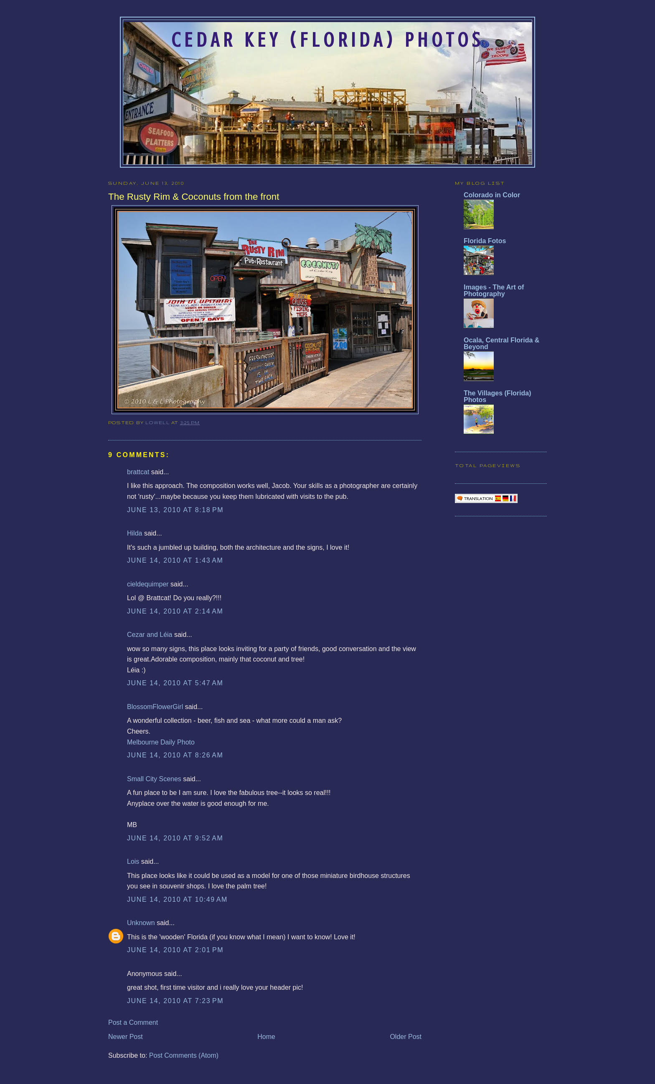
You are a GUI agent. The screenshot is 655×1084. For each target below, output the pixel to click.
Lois (133, 861)
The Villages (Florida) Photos (497, 396)
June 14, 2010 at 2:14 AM (175, 611)
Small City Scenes (154, 778)
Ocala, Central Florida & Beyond (501, 343)
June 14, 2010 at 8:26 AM (175, 755)
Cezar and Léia (150, 634)
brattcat (138, 471)
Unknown (141, 922)
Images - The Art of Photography (494, 290)
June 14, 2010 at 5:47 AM (175, 683)
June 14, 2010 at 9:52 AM (175, 838)
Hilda (134, 533)
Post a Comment (133, 1022)
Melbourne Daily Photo (161, 742)
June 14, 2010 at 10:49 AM (177, 899)
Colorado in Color (492, 195)
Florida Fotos (485, 240)
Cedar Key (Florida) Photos (327, 40)
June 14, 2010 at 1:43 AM (175, 560)
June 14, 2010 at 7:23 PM (175, 1000)
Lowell (158, 422)
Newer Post (125, 1036)
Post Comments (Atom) (183, 1055)
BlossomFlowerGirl (155, 706)
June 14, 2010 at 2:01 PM (175, 949)
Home (266, 1036)
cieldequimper (148, 584)
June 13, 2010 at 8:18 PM (175, 509)
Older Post (405, 1036)
